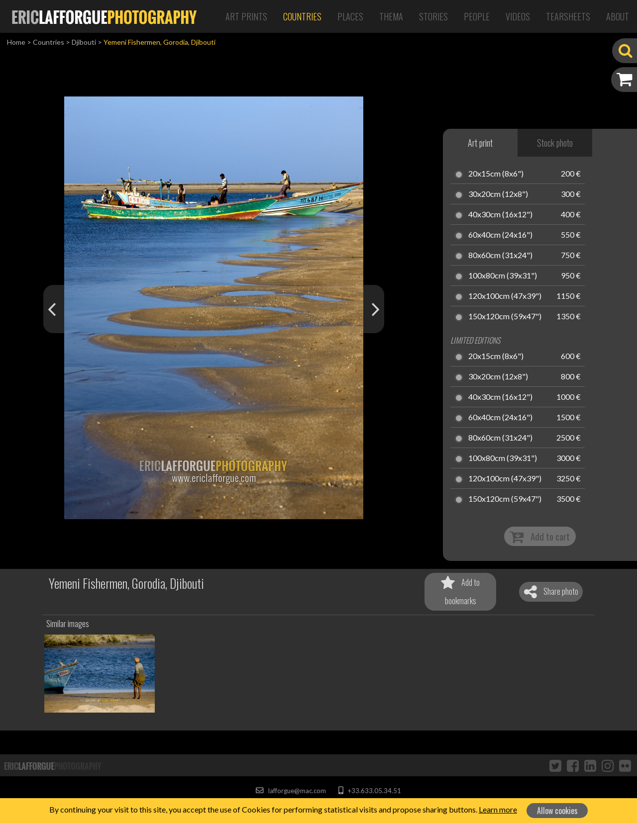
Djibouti (84, 42)
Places (350, 16)
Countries (302, 16)
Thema (391, 16)
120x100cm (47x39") (504, 296)
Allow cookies (557, 811)
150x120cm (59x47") (504, 317)
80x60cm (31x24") (500, 256)
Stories (433, 16)
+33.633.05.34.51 (369, 791)
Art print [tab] (480, 142)
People (477, 16)
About (617, 16)
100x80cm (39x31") (502, 276)
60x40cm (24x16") (500, 235)
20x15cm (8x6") (496, 174)
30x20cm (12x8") (498, 194)
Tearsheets (568, 16)
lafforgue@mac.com (290, 791)
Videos (518, 16)
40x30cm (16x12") (500, 215)
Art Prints (246, 16)
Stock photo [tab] (555, 142)
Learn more (498, 809)
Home (16, 42)
